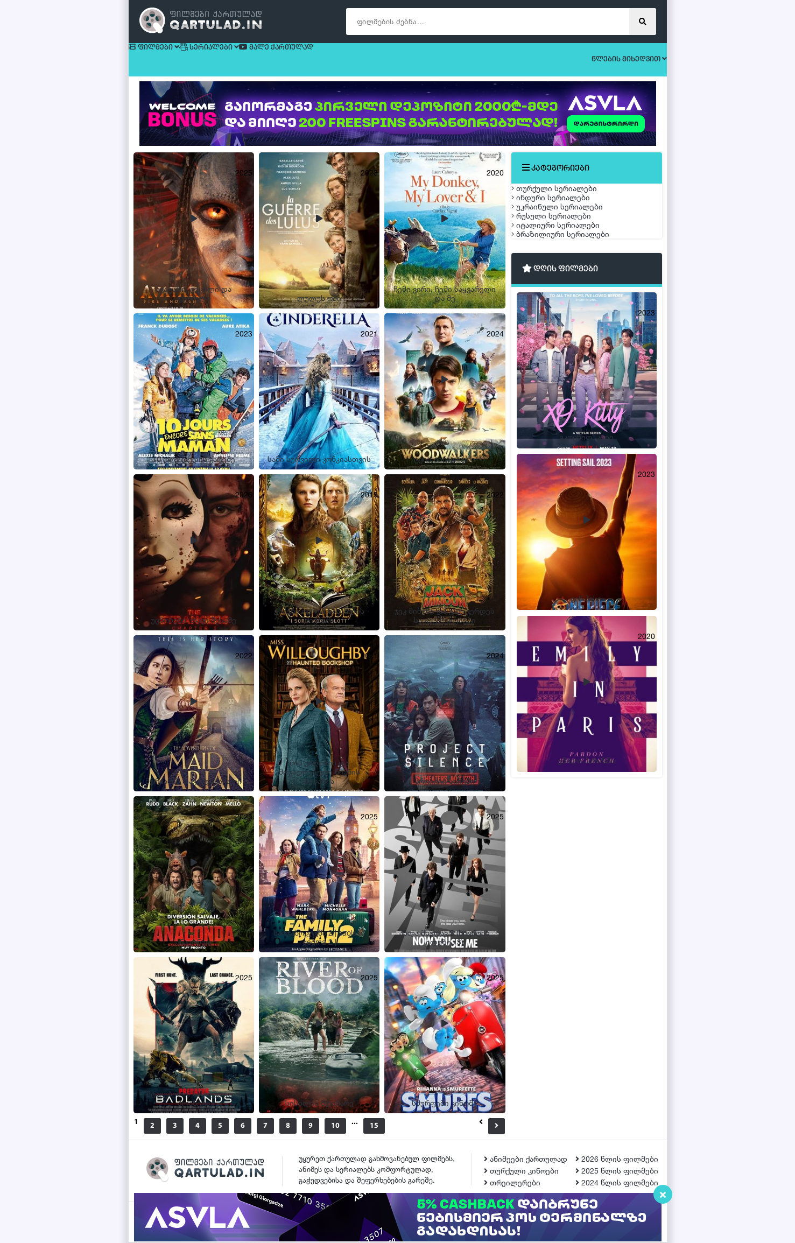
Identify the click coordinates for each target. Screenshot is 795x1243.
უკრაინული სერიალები (568, 247)
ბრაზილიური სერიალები (571, 323)
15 (400, 1127)
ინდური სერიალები (561, 222)
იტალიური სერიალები (566, 298)
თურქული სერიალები (565, 197)
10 (348, 1127)
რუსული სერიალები (562, 273)
